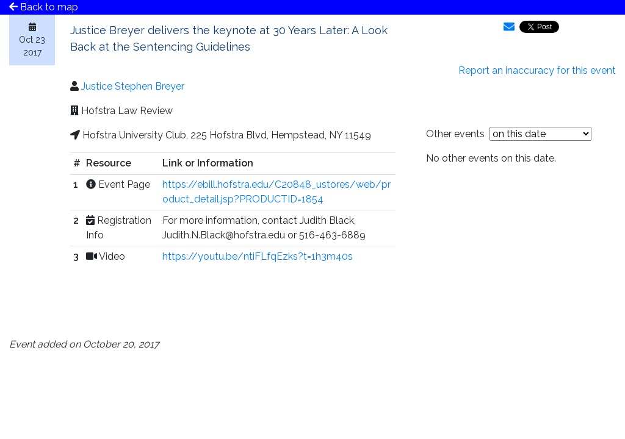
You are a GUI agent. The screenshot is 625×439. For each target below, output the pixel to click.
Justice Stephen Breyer (132, 86)
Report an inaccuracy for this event (537, 70)
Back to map (43, 7)
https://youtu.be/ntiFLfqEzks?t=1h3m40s (257, 256)
